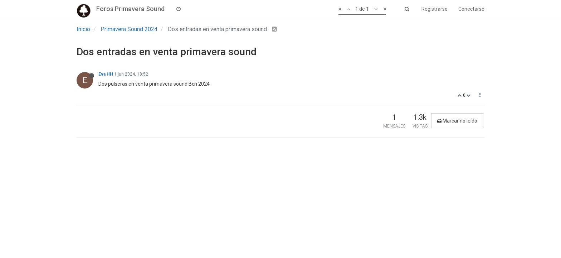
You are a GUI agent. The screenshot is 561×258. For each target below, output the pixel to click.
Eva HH (105, 74)
